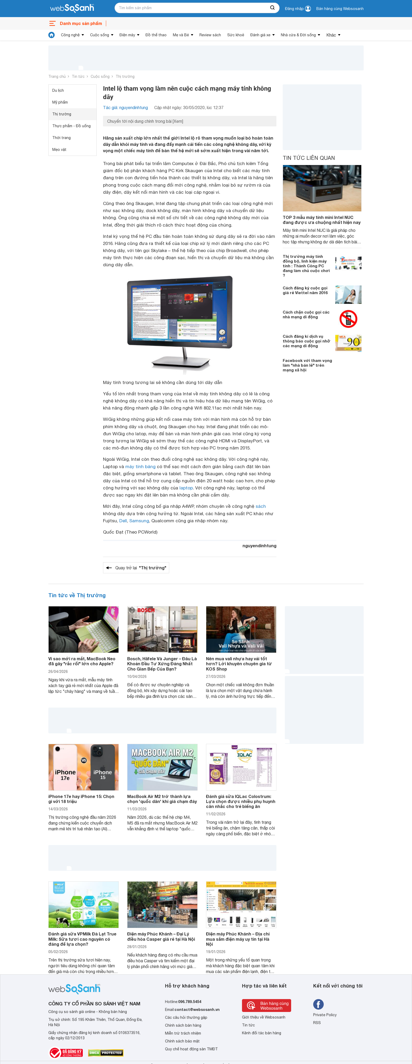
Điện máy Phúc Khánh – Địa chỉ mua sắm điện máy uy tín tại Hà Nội (238, 938)
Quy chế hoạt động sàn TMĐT (191, 1049)
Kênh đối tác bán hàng (261, 1033)
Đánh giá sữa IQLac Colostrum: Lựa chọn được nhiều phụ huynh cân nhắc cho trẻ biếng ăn (240, 801)
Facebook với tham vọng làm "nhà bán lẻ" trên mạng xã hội (307, 365)
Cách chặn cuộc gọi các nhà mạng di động (306, 314)
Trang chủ (57, 76)
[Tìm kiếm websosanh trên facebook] (318, 1004)
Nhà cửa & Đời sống (298, 35)
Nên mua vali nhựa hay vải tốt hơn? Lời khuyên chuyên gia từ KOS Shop (239, 663)
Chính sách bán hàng (183, 1025)
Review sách (210, 35)
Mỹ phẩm (60, 102)
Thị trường (125, 76)
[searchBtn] (272, 8)
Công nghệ (70, 35)
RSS (317, 1023)
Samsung (139, 520)
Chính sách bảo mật (182, 1041)
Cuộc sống (99, 35)
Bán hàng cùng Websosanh (340, 9)
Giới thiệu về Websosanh (263, 1017)
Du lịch (58, 90)
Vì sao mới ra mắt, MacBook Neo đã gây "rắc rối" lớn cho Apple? (81, 661)
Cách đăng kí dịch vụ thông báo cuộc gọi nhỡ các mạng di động (306, 341)
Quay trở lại (140, 567)
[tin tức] (51, 35)
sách (261, 506)
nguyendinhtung (259, 545)
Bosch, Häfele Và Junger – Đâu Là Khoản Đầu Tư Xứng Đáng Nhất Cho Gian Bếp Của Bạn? (162, 663)
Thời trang (61, 138)
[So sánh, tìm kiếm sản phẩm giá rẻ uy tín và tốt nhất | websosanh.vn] (72, 9)
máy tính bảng (140, 466)
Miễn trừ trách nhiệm (183, 1033)
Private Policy (325, 1015)
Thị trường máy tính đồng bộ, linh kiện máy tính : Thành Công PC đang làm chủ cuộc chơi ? (306, 266)
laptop (186, 487)
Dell (123, 520)
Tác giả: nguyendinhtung (125, 107)
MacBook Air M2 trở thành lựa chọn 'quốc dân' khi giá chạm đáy (162, 799)
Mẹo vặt (59, 149)
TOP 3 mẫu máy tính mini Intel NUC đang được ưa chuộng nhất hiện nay (321, 220)
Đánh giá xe (260, 35)
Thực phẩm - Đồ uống (71, 126)
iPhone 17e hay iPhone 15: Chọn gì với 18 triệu (81, 799)
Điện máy (127, 35)
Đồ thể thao (156, 35)
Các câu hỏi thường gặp (186, 1017)
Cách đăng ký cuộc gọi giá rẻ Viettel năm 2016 (305, 290)
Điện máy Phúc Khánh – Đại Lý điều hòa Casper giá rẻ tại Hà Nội (161, 936)
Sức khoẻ (235, 35)
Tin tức (78, 76)
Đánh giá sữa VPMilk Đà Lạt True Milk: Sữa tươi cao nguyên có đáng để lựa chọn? (82, 938)
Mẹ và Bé (181, 35)
